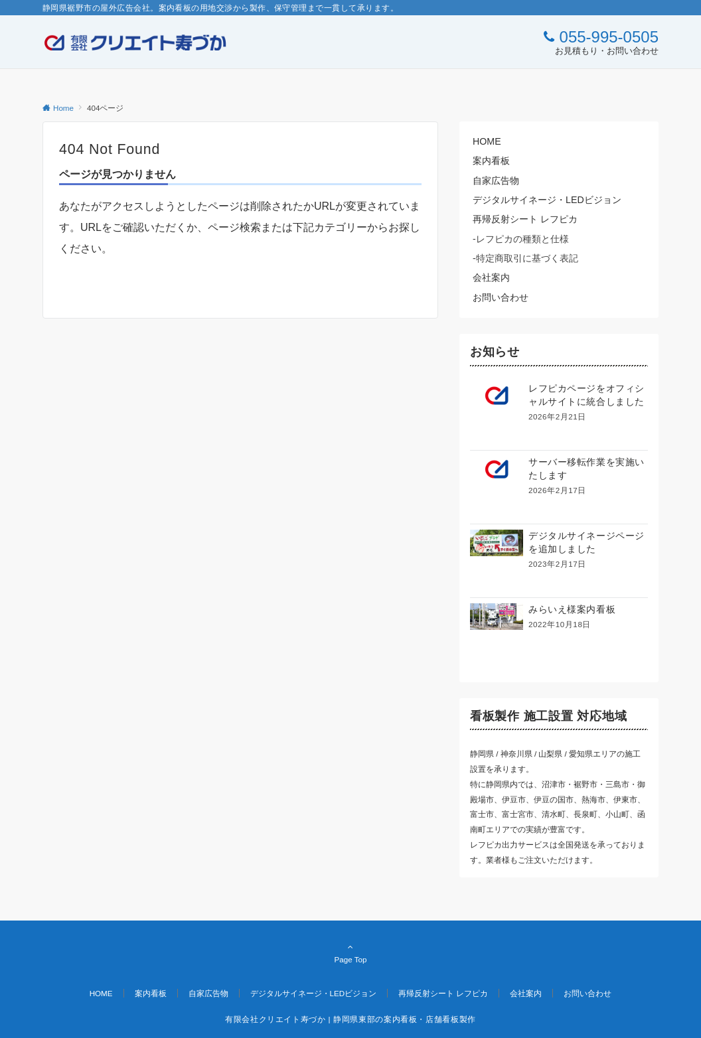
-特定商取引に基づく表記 (525, 258)
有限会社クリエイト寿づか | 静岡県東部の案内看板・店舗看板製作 (350, 1019)
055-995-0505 (609, 37)
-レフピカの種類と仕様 (521, 239)
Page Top (350, 953)
